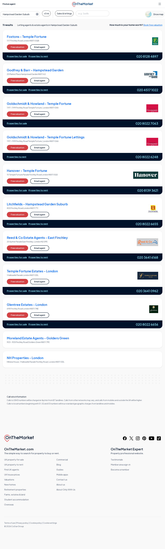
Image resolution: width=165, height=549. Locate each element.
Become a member (120, 469)
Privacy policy (22, 523)
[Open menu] (160, 4)
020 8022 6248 (147, 157)
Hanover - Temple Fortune (27, 170)
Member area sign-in (120, 464)
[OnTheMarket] (82, 3)
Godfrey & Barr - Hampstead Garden (35, 70)
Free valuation (17, 47)
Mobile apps (62, 474)
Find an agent (9, 4)
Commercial (62, 459)
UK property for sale (14, 459)
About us (60, 484)
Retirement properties (15, 489)
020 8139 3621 (147, 190)
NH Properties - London (25, 358)
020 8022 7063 (147, 123)
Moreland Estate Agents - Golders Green (38, 338)
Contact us (61, 479)
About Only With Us (65, 489)
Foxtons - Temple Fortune (27, 36)
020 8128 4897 (147, 56)
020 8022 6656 (147, 324)
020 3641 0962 (147, 291)
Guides (59, 469)
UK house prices (12, 474)
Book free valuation (152, 25)
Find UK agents (11, 469)
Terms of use (9, 523)
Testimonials (117, 459)
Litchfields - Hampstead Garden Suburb (37, 204)
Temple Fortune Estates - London (32, 271)
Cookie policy (36, 523)
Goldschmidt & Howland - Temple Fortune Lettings (45, 137)
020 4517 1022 (147, 90)
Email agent (39, 47)
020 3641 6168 (147, 257)
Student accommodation (16, 499)
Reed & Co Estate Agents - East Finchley (37, 237)
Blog (58, 464)
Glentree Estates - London (27, 304)
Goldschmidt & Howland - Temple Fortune (39, 103)
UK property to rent (13, 464)
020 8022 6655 (147, 224)
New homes (10, 484)
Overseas (9, 504)
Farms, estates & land (14, 494)
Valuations (9, 479)
